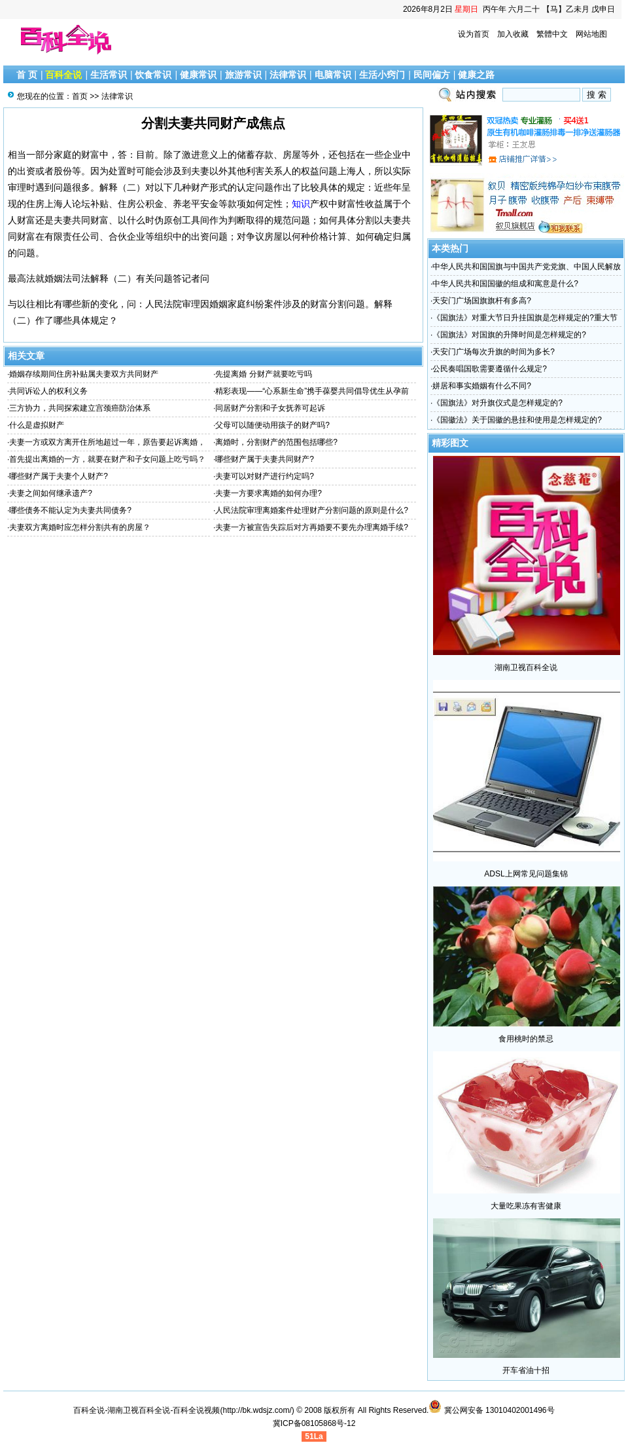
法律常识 (288, 74)
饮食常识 (153, 74)
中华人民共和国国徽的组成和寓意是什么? (505, 283)
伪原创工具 (177, 220)
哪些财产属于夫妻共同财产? (264, 459)
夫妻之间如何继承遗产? (50, 493)
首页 (80, 96)
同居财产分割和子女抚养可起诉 (270, 408)
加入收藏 (513, 34)
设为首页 (473, 34)
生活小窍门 (382, 74)
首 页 (26, 74)
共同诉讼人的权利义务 (48, 391)
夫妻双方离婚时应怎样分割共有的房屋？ (79, 527)
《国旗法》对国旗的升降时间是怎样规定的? (509, 334)
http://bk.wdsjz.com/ (256, 1410)
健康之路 (476, 74)
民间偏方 (431, 74)
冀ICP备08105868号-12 (314, 1423)
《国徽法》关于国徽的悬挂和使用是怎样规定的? (517, 419)
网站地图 (591, 34)
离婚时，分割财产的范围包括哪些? (276, 442)
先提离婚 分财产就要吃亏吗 (263, 374)
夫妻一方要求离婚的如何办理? (268, 493)
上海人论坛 (67, 203)
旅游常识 (243, 74)
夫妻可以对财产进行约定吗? (264, 476)
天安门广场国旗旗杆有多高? (481, 300)
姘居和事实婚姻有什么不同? (481, 385)
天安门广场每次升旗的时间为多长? (493, 351)
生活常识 (108, 74)
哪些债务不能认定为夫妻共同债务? (70, 510)
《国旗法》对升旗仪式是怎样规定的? (497, 402)
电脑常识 (333, 74)
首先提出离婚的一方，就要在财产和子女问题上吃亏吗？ (107, 459)
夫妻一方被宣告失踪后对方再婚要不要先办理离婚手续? (311, 527)
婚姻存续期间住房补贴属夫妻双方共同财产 (83, 374)
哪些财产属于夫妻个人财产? (58, 476)
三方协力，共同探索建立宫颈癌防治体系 (79, 408)
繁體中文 (552, 34)
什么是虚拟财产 (36, 425)
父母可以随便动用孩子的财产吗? (272, 425)
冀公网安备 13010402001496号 (491, 1410)
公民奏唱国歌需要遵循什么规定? (489, 368)
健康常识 (198, 74)
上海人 (351, 171)
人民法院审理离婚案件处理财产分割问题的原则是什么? (311, 510)
